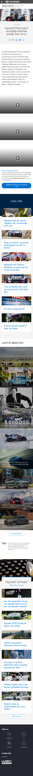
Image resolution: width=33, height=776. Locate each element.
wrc (9, 545)
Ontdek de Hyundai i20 (19, 178)
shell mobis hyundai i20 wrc (16, 546)
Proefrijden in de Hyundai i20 (16, 185)
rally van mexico (13, 543)
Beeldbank (4, 756)
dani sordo (11, 549)
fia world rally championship (19, 545)
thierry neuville (12, 548)
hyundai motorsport (24, 543)
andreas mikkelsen (22, 548)
